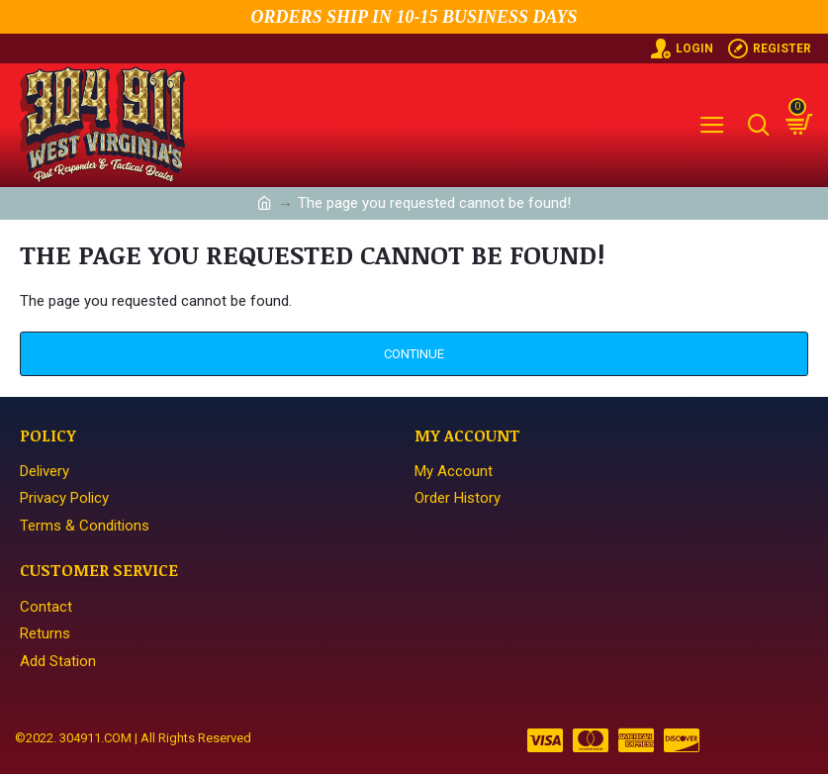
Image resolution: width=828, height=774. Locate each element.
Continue (414, 353)
